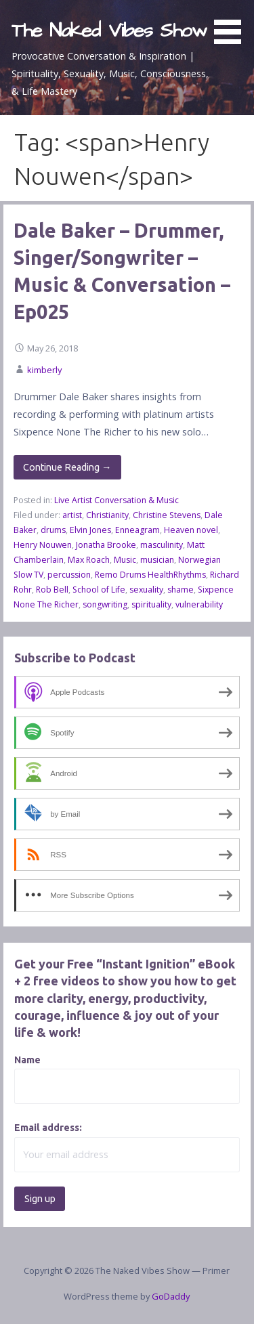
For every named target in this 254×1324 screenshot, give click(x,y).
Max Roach (89, 559)
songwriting (105, 604)
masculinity (161, 545)
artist (72, 515)
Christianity (107, 515)
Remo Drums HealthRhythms (150, 574)
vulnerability (199, 604)
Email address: (48, 1127)
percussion (69, 574)
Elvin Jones (90, 530)
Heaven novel (191, 530)
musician (157, 559)
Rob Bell (52, 589)
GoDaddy (171, 1296)
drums (53, 530)
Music (125, 559)
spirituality (151, 604)
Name (27, 1059)
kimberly (44, 370)
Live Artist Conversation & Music (116, 500)
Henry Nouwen (43, 545)
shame (180, 589)
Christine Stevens (166, 515)
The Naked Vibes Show (109, 31)
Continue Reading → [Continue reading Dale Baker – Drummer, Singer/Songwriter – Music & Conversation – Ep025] (67, 467)
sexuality (146, 589)
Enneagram (137, 530)
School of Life (98, 589)
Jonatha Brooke (106, 545)
